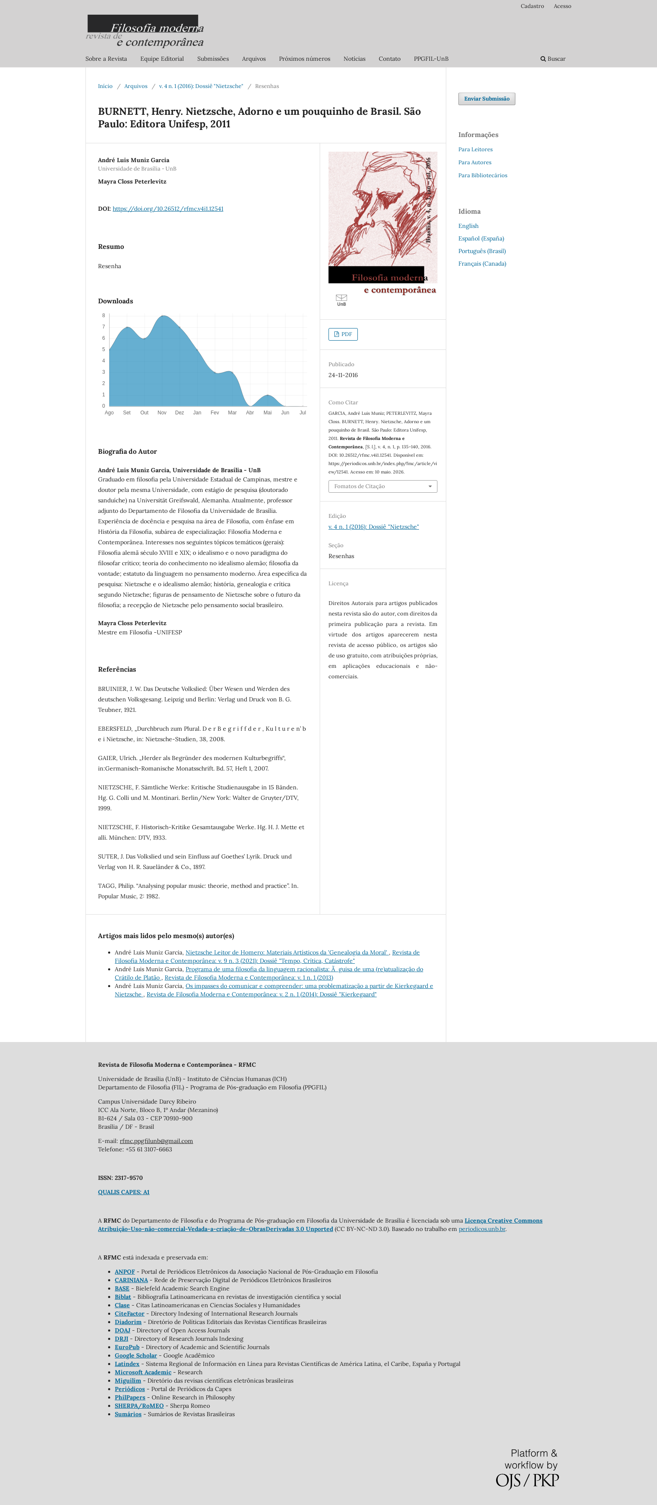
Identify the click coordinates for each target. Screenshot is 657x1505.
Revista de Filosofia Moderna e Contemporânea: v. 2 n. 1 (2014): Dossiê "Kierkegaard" (262, 994)
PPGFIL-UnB (431, 58)
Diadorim (128, 1322)
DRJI (121, 1338)
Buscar (553, 58)
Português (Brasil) (482, 251)
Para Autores (474, 162)
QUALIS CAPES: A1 (124, 1192)
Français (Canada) (482, 263)
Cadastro (532, 6)
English (468, 226)
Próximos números (304, 58)
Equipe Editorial (162, 58)
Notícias (354, 58)
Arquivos (254, 58)
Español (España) (481, 238)
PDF (346, 334)
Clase (122, 1305)
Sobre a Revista (106, 58)
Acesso (563, 6)
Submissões (213, 58)
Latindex (127, 1364)
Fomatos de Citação (359, 486)
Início (105, 86)
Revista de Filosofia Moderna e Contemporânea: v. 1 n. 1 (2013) (249, 977)
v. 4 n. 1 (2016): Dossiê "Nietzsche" (201, 86)
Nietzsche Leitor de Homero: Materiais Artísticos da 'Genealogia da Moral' (287, 952)
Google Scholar (136, 1355)
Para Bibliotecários (482, 175)
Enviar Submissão (487, 98)
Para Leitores (475, 149)
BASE (122, 1288)
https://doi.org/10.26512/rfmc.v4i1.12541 (168, 208)
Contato (390, 58)
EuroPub (127, 1347)
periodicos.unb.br (482, 1229)
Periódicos (130, 1389)
